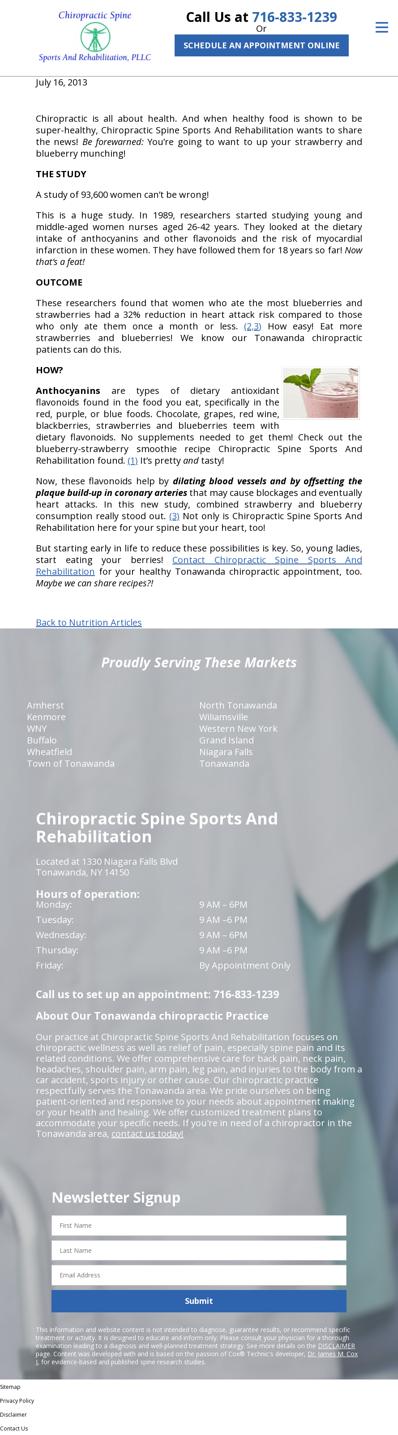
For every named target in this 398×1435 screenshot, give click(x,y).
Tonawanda (224, 763)
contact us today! (147, 1134)
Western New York (238, 728)
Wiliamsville (223, 717)
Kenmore (46, 717)
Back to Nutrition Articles (89, 622)
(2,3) (252, 326)
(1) (133, 460)
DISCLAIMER (336, 1345)
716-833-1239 (294, 17)
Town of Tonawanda (71, 763)
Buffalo (42, 740)
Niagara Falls (226, 752)
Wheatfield (49, 752)
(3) (174, 516)
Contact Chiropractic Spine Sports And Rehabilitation (199, 565)
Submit (199, 1300)
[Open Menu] (382, 27)
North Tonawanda (238, 705)
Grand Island (226, 740)
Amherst (45, 705)
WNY (37, 728)
